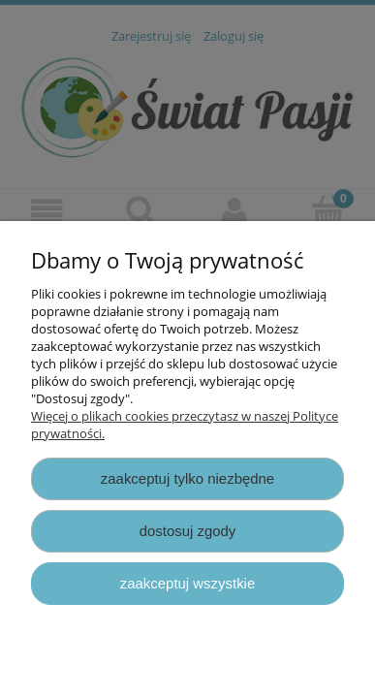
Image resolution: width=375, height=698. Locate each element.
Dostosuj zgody (188, 531)
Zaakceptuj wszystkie (187, 583)
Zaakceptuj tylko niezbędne (187, 478)
